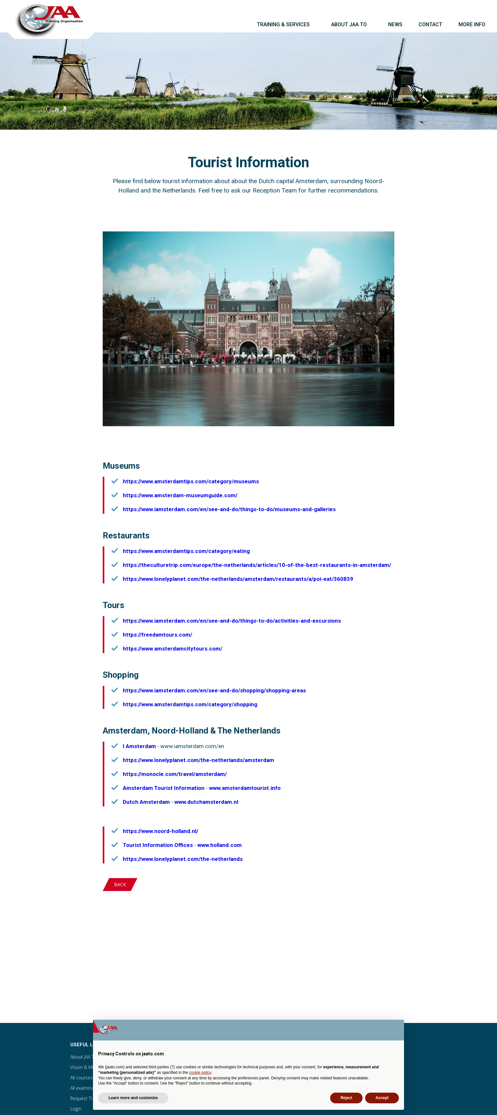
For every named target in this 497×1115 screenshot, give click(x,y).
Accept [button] (382, 1098)
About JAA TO (84, 1057)
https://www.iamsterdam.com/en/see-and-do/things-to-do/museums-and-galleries (229, 509)
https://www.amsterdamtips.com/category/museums (191, 481)
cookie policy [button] (200, 1072)
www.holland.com (219, 845)
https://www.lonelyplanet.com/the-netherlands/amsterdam (198, 760)
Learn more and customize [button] (133, 1098)
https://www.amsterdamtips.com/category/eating (186, 551)
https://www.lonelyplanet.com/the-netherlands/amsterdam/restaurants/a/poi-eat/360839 (238, 579)
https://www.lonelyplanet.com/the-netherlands (183, 859)
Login (75, 1109)
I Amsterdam (139, 746)
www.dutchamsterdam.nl (206, 802)
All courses (81, 1077)
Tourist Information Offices (158, 845)
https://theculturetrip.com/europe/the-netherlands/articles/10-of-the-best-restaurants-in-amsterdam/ (257, 565)
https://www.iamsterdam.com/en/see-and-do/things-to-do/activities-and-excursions (232, 620)
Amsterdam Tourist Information (163, 788)
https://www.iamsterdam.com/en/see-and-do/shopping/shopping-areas (214, 690)
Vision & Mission (87, 1067)
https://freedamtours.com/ (157, 634)
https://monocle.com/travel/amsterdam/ (175, 774)
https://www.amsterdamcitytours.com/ (172, 648)
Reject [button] (346, 1098)
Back (120, 884)
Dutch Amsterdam (146, 802)
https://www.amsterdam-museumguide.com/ (180, 495)
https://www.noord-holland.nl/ (160, 831)
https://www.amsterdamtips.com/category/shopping (190, 704)
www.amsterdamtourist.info (245, 788)
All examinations (87, 1088)
